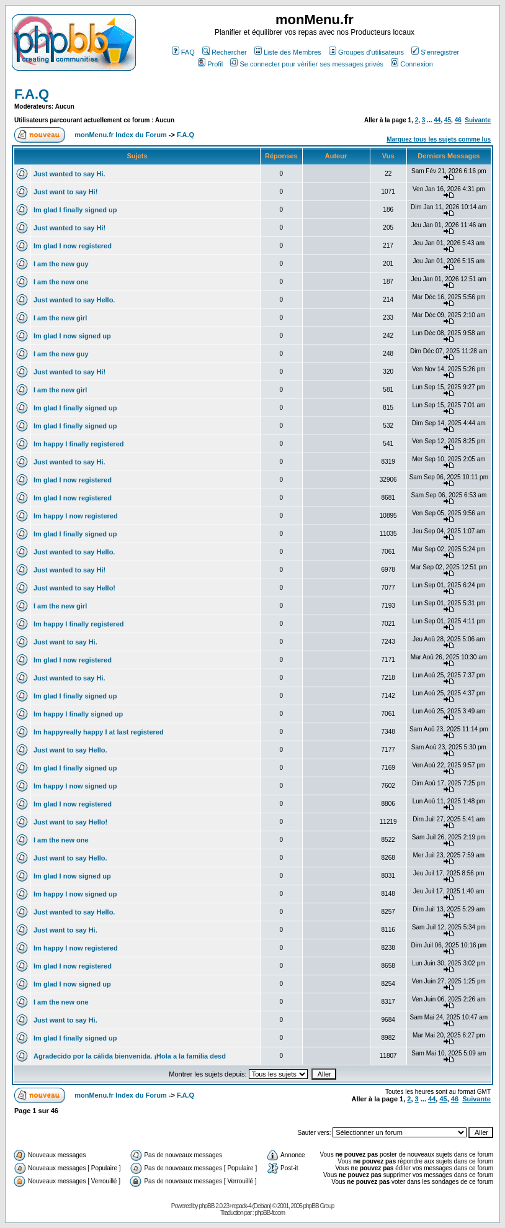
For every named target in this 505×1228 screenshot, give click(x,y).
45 (447, 120)
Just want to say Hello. (70, 750)
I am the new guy (61, 264)
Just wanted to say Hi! (69, 228)
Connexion (412, 64)
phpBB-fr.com (269, 1212)
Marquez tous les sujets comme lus (439, 139)
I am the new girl (60, 318)
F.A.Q (31, 94)
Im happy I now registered (76, 516)
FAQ (183, 52)
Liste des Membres (287, 52)
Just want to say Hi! (65, 192)
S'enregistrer (435, 52)
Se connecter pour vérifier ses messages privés (306, 64)
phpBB (206, 1206)
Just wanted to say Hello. (74, 300)
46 (458, 120)
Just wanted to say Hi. (69, 174)
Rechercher (224, 52)
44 (437, 120)
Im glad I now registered (73, 246)
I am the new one (61, 282)
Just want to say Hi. (65, 642)
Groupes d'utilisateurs (366, 52)
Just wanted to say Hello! (74, 588)
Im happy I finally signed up (78, 714)
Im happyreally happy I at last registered (99, 732)
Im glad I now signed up (72, 336)
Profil (210, 64)
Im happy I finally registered (79, 444)
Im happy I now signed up (75, 786)
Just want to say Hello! (70, 822)
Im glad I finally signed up (75, 210)
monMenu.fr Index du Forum (120, 134)
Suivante (478, 120)
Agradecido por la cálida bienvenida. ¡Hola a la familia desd (130, 1056)
